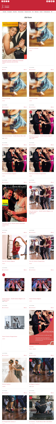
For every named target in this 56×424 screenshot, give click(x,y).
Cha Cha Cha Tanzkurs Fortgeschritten (37, 173)
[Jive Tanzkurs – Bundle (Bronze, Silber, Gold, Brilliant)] (41, 407)
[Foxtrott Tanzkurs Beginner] (41, 284)
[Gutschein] (41, 327)
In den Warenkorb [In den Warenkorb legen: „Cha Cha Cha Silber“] (32, 107)
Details (26, 69)
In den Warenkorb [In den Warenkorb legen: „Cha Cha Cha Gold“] (5, 107)
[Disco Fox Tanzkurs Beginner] (14, 247)
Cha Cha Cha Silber (33, 98)
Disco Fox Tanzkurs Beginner (8, 261)
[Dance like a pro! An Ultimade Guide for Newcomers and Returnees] (14, 203)
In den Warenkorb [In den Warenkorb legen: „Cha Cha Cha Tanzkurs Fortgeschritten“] (32, 182)
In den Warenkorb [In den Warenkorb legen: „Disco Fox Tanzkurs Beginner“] (5, 269)
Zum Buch (4, 69)
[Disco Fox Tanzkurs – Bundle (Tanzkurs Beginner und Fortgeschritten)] (41, 197)
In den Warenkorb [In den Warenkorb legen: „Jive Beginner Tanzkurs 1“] (32, 392)
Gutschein (31, 346)
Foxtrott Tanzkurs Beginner (35, 298)
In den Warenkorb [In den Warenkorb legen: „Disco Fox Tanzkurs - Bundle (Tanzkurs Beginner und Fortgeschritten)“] (32, 232)
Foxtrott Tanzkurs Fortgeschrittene (9, 336)
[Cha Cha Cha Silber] (41, 84)
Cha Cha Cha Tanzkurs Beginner (9, 173)
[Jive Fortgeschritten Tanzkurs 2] (14, 407)
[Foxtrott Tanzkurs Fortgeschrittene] (14, 322)
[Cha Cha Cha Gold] (14, 84)
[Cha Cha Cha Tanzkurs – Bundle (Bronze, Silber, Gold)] (14, 122)
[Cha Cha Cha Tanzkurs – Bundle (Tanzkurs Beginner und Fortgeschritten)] (41, 122)
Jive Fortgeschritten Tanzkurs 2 (9, 421)
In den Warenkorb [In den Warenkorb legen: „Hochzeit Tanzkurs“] (5, 392)
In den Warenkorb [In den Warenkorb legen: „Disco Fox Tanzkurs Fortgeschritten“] (32, 269)
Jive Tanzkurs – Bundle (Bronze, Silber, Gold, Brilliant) (40, 421)
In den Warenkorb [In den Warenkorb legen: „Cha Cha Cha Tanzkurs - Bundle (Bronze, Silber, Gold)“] (5, 144)
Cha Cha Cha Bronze (33, 48)
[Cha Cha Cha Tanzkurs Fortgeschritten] (41, 159)
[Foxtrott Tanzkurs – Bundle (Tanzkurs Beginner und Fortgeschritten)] (14, 284)
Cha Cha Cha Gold (6, 98)
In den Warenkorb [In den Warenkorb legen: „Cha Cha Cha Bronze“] (32, 69)
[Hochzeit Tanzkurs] (14, 370)
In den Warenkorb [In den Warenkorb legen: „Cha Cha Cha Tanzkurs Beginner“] (5, 182)
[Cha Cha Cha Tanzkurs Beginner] (14, 159)
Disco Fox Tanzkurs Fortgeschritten (37, 261)
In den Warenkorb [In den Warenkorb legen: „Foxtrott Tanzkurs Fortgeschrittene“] (5, 355)
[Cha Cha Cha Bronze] (41, 34)
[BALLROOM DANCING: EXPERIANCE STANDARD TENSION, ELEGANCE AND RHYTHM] (14, 40)
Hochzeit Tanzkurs (6, 384)
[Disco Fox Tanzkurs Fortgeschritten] (41, 247)
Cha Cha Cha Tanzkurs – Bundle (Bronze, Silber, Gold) (14, 135)
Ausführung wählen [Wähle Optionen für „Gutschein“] (33, 355)
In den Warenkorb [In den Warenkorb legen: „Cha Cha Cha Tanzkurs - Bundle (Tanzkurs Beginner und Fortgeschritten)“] (32, 144)
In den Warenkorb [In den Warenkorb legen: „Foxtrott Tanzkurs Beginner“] (32, 307)
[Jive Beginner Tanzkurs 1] (41, 370)
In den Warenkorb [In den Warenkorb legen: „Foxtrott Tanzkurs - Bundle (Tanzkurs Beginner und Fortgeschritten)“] (5, 307)
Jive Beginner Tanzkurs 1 (34, 384)
